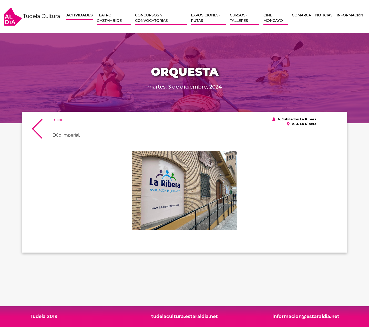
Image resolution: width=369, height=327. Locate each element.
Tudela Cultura (32, 17)
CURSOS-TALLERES (239, 18)
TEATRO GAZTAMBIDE (109, 18)
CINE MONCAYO (273, 18)
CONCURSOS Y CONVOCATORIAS (151, 18)
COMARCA (301, 15)
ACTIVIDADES (79, 15)
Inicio (58, 119)
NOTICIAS (324, 15)
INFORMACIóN (350, 15)
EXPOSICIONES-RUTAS (205, 18)
